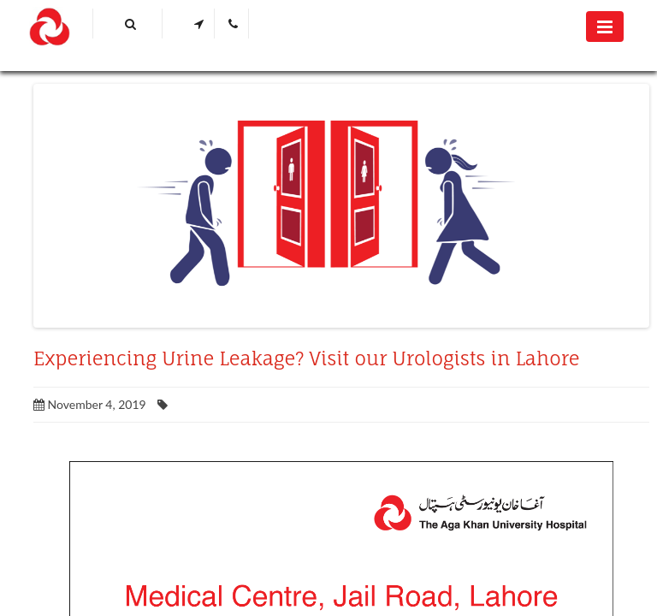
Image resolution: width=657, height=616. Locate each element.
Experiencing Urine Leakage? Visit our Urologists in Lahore (306, 358)
